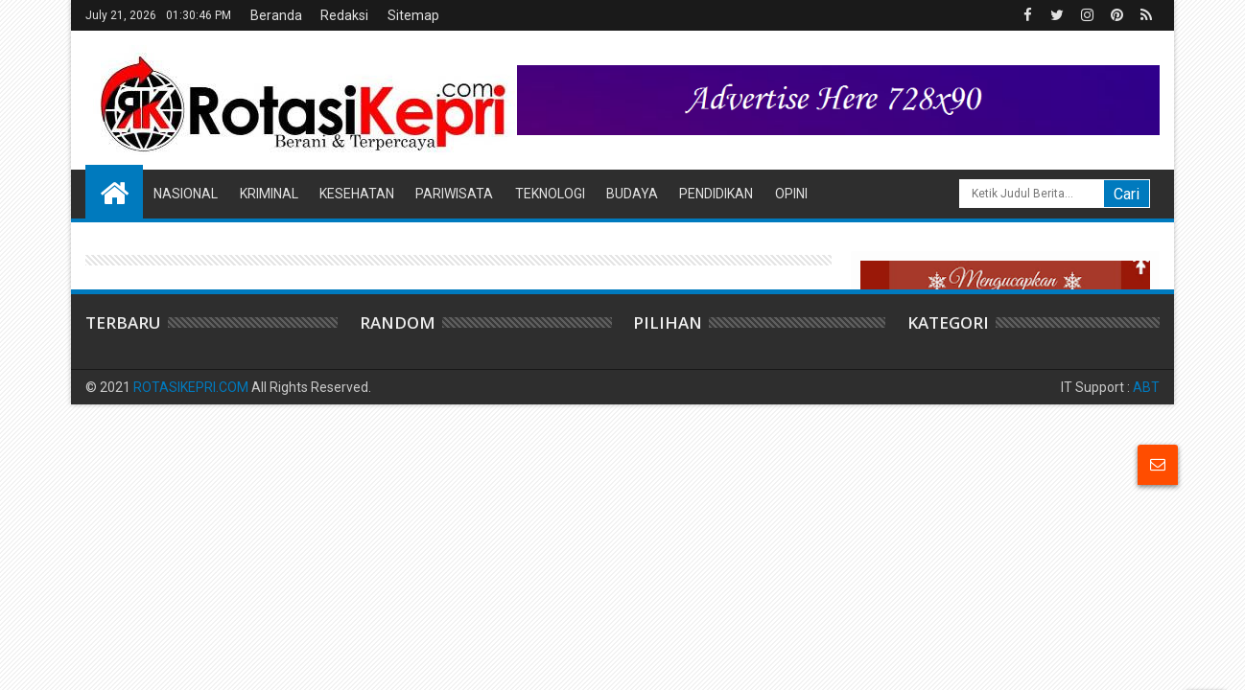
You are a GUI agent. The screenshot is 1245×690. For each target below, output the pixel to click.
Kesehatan (356, 193)
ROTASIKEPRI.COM (190, 387)
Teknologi (550, 193)
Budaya (632, 193)
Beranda (276, 15)
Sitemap (413, 15)
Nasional (185, 193)
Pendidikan (716, 193)
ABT (1146, 387)
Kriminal (269, 193)
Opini (791, 193)
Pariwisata (454, 193)
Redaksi (344, 15)
